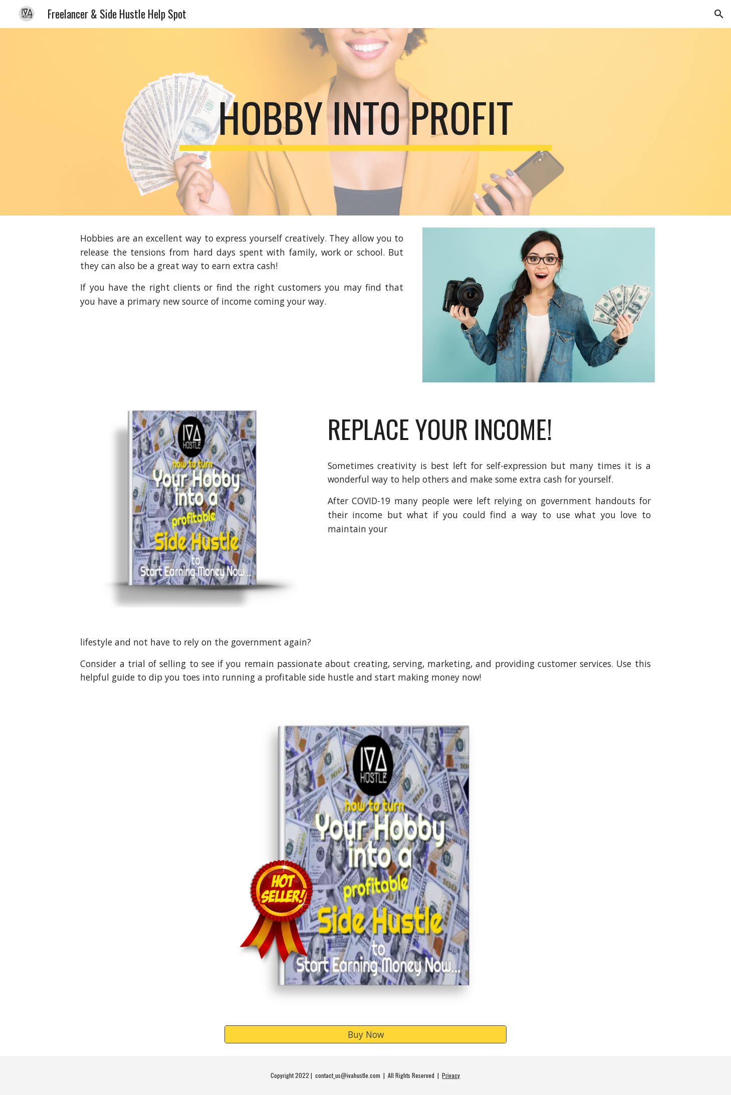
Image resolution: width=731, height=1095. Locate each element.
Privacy (451, 1075)
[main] (365, 122)
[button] (719, 14)
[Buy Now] (365, 1034)
